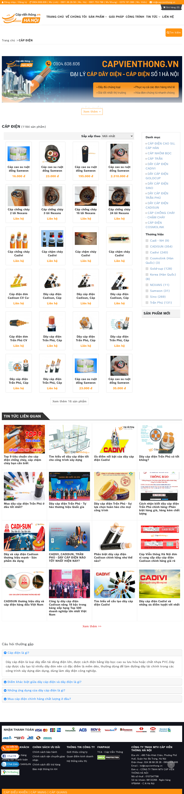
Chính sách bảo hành (45, 752)
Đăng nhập (10, 2)
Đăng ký (22, 2)
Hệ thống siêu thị (77, 761)
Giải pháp (116, 16)
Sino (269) (156, 297)
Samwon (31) (158, 291)
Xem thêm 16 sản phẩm (69, 401)
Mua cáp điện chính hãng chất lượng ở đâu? (39, 699)
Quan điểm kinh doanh (80, 756)
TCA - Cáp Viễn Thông (110, 752)
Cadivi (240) (157, 252)
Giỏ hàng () (171, 7)
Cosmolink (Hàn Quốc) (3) (159, 260)
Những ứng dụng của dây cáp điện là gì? (36, 690)
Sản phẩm (97, 16)
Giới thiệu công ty (77, 752)
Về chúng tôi (76, 16)
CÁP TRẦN (155, 159)
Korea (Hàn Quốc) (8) (161, 276)
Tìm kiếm (174, 32)
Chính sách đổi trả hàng (46, 764)
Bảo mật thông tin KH (45, 769)
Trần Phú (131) (159, 302)
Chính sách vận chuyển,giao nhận (49, 758)
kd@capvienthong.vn (164, 2)
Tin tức (153, 16)
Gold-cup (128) (159, 269)
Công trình (135, 16)
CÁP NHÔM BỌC (160, 153)
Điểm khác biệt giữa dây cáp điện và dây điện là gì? (44, 682)
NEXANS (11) (157, 285)
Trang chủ (55, 16)
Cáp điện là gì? (18, 653)
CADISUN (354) (159, 246)
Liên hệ (168, 16)
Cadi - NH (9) (157, 240)
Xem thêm (92, 112)
